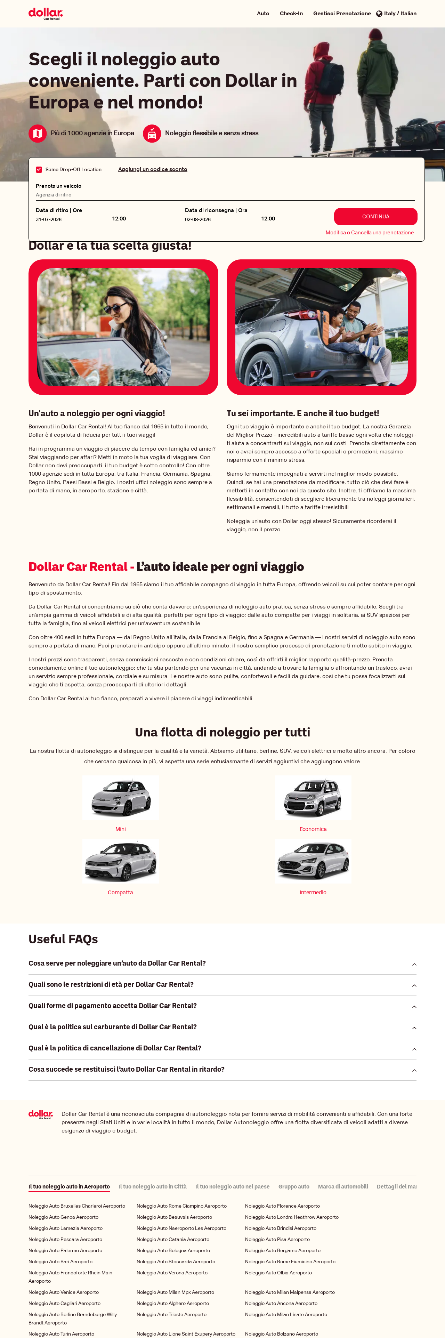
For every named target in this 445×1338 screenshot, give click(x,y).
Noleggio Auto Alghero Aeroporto (173, 1240)
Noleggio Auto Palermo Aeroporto (65, 1187)
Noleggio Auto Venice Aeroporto (64, 1229)
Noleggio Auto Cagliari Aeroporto (64, 1240)
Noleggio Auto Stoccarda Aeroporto (176, 1198)
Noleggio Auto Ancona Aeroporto (281, 1240)
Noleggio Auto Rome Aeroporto (279, 1282)
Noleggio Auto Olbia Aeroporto (278, 1209)
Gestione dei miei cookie (161, 1325)
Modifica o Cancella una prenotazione (370, 231)
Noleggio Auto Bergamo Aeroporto (283, 1187)
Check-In (291, 14)
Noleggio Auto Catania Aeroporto (173, 1176)
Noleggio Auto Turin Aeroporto (61, 1270)
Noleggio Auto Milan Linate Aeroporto (286, 1251)
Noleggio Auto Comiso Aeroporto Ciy (177, 1282)
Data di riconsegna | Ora (216, 209)
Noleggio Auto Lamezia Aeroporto (66, 1165)
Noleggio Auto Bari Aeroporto (60, 1198)
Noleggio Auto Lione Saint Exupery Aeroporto (186, 1270)
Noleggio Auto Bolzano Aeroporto (281, 1270)
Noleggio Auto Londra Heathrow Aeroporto (292, 1154)
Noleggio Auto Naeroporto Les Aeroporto (181, 1165)
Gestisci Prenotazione (342, 14)
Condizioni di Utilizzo (259, 1318)
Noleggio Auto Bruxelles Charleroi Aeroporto (77, 1142)
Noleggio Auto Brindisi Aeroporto (280, 1165)
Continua (375, 215)
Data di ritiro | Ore (59, 209)
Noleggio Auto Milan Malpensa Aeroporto (290, 1229)
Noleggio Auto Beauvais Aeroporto (174, 1154)
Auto (263, 14)
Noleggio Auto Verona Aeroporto (172, 1209)
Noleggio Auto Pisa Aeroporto (277, 1176)
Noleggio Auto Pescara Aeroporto (65, 1176)
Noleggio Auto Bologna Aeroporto (173, 1187)
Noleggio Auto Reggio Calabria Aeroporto (74, 1282)
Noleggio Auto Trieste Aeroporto (172, 1251)
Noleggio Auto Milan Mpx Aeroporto (175, 1229)
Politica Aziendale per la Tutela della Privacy (182, 1318)
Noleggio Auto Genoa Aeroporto (63, 1154)
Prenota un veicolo (60, 184)
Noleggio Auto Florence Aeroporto (282, 1142)
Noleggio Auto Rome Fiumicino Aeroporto (290, 1198)
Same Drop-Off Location (74, 169)
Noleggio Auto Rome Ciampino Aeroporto (182, 1142)
